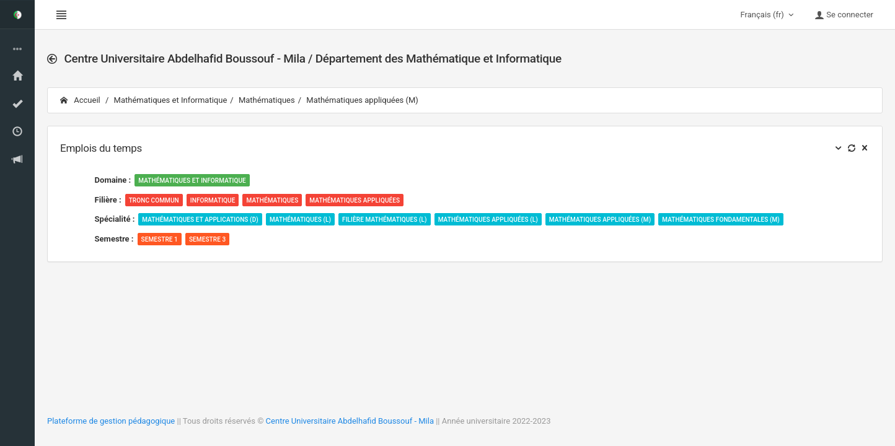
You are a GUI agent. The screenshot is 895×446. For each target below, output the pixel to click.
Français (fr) (768, 15)
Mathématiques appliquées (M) (362, 100)
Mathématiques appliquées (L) (488, 219)
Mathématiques (267, 100)
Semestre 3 (207, 239)
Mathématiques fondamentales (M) (721, 219)
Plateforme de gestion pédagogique (111, 421)
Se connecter (843, 15)
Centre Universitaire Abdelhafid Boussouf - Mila (350, 421)
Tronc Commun (154, 200)
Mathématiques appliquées (354, 200)
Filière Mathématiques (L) (384, 219)
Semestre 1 (159, 239)
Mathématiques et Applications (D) (200, 219)
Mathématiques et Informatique (170, 100)
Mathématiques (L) (300, 219)
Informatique (213, 200)
